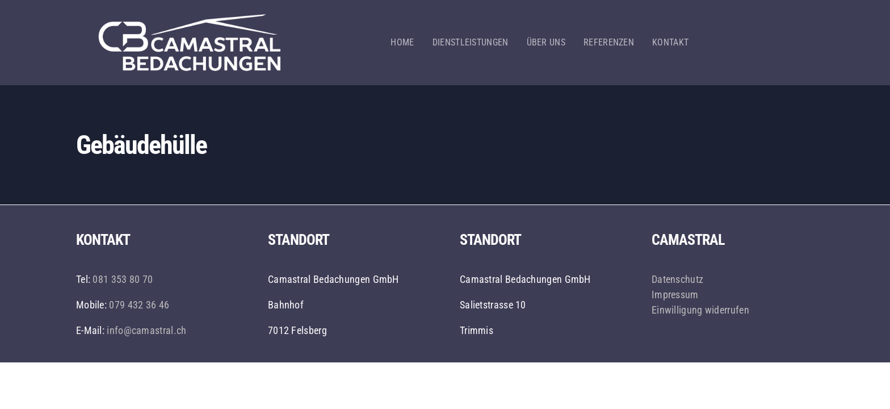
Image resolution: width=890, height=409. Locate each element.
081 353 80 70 (123, 279)
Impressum (675, 295)
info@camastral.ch (146, 330)
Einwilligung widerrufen (700, 310)
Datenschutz (677, 279)
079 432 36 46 (138, 305)
